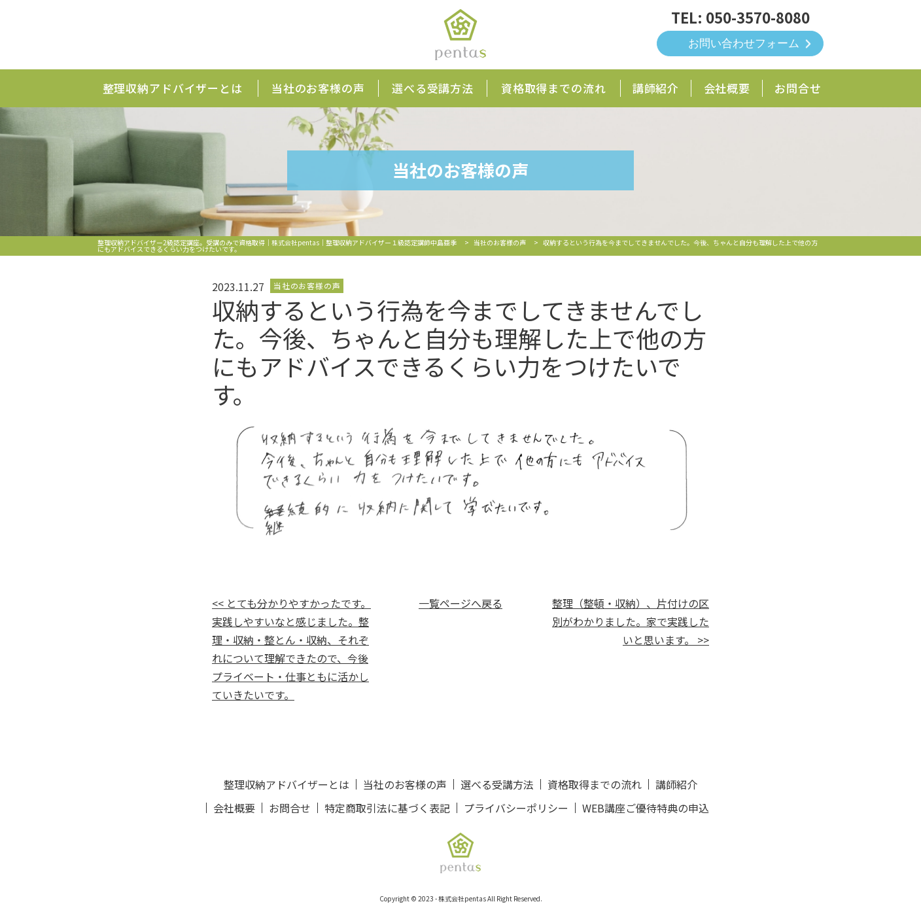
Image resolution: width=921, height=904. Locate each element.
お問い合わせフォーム (743, 43)
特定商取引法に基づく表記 (387, 808)
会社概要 (727, 88)
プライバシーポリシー (516, 808)
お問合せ (797, 88)
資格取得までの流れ (553, 88)
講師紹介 (656, 88)
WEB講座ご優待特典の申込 (645, 808)
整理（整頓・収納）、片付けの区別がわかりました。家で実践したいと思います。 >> (630, 621)
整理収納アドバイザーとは (173, 88)
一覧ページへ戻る (460, 603)
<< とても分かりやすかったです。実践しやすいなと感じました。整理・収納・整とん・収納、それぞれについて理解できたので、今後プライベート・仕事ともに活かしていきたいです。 (291, 649)
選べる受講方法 (433, 88)
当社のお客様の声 (318, 88)
